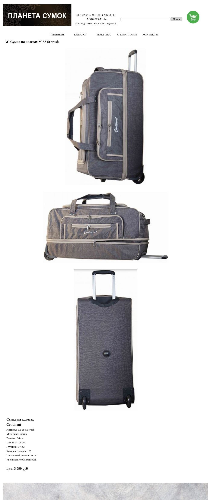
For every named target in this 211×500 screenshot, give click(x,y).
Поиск (176, 19)
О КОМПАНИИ (127, 34)
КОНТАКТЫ (150, 34)
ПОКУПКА (104, 34)
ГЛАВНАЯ (57, 34)
